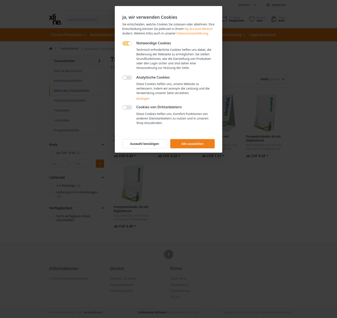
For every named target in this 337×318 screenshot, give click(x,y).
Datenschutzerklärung (192, 33)
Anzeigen (142, 98)
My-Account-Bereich (199, 29)
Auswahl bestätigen (144, 144)
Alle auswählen (192, 144)
